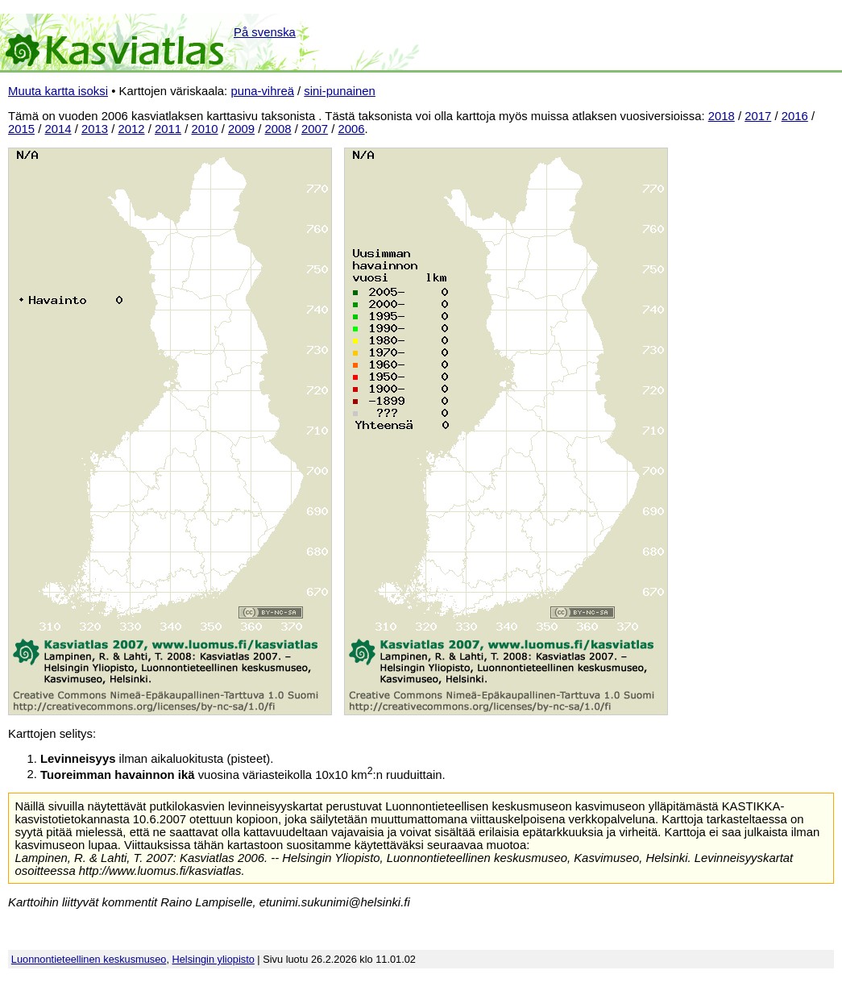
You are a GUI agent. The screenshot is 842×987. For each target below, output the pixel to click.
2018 (721, 116)
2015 (21, 129)
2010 (205, 129)
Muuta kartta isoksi (58, 91)
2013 (94, 129)
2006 (351, 129)
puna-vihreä (262, 91)
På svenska (265, 32)
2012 (131, 129)
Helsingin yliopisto (213, 959)
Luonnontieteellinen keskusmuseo (89, 959)
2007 (314, 129)
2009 (241, 129)
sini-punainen (339, 91)
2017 (758, 116)
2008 (278, 129)
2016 (795, 116)
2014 (58, 129)
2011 (168, 129)
